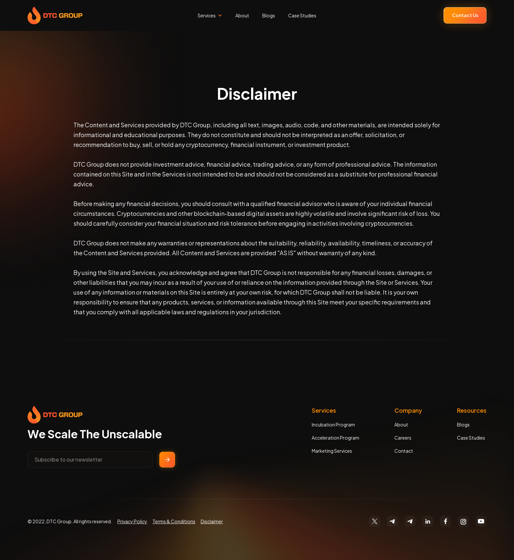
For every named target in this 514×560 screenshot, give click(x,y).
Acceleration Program (335, 438)
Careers (402, 438)
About (242, 15)
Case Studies (302, 15)
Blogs (268, 15)
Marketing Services (332, 451)
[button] (210, 15)
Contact (403, 451)
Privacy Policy (132, 521)
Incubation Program (333, 424)
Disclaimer (212, 521)
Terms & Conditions (173, 521)
